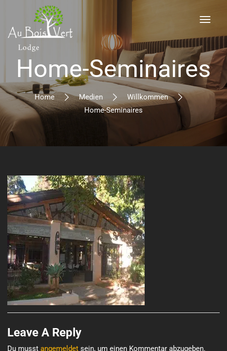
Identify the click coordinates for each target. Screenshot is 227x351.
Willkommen (147, 97)
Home (45, 97)
